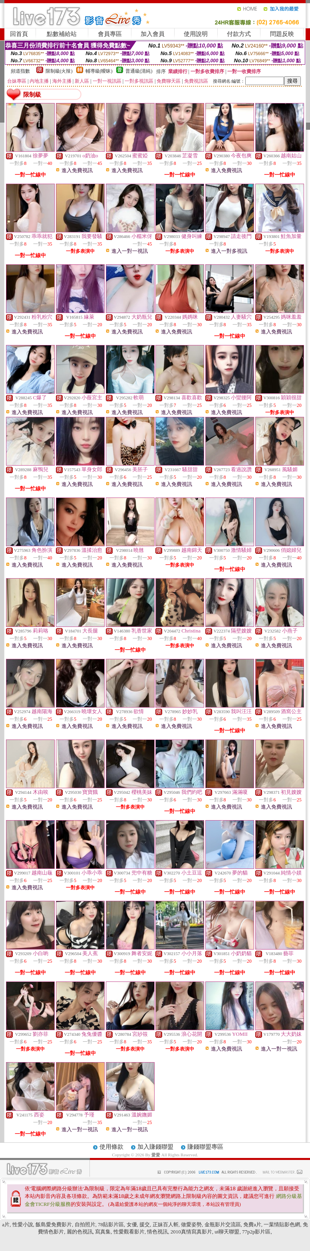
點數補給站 (62, 34)
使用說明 (196, 34)
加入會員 (153, 34)
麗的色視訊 (80, 1232)
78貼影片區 (111, 1224)
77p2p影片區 (256, 1232)
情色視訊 (157, 1232)
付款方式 (239, 34)
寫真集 (103, 1232)
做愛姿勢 (191, 1224)
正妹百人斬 (166, 1224)
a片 (6, 1224)
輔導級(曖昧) (99, 71)
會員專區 (110, 34)
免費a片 (252, 1224)
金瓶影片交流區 (223, 1224)
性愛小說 (22, 1224)
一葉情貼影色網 (282, 1224)
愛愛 (156, 1154)
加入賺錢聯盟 (155, 1147)
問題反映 (282, 34)
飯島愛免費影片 (54, 1224)
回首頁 (19, 34)
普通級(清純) (139, 71)
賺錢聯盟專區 (205, 1147)
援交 (144, 1224)
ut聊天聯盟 (227, 1232)
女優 (132, 1224)
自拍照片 (85, 1224)
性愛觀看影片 (129, 1232)
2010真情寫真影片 (191, 1232)
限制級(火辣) (59, 71)
